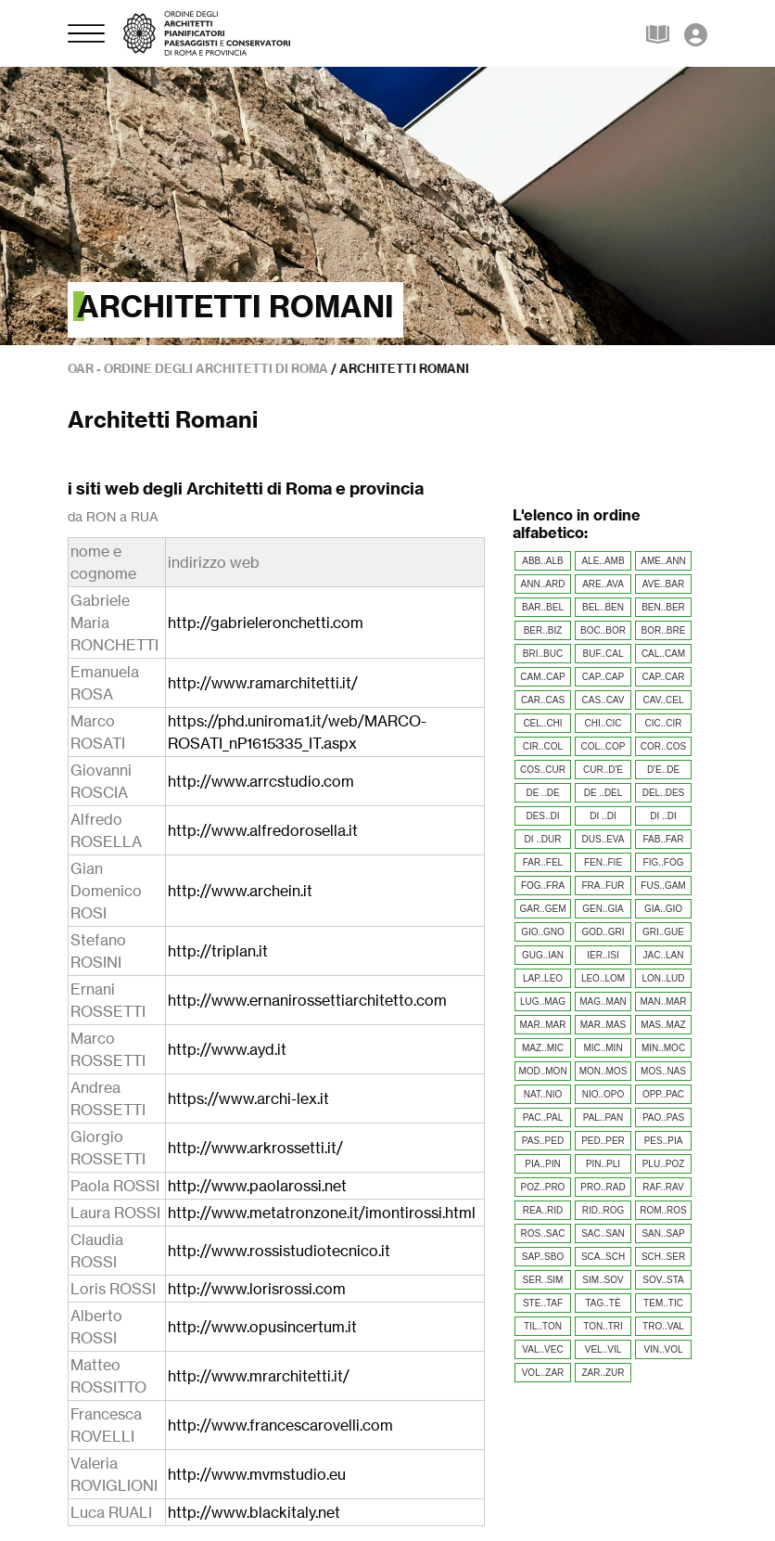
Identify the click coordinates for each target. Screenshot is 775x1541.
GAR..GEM (542, 909)
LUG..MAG (542, 1001)
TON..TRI (603, 1326)
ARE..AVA (603, 584)
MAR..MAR (543, 1025)
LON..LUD (663, 978)
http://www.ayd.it (227, 1049)
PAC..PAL (543, 1117)
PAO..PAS (663, 1117)
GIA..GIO (663, 909)
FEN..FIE (603, 862)
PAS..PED (543, 1141)
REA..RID (543, 1210)
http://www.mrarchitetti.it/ (258, 1376)
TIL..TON (543, 1326)
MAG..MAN (603, 1001)
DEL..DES (663, 793)
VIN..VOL (662, 1349)
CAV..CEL (663, 700)
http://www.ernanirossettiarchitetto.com (307, 1000)
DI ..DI (603, 816)
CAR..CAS (543, 700)
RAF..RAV (662, 1187)
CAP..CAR (663, 677)
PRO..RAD (602, 1187)
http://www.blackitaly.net (254, 1512)
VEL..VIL (603, 1349)
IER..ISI (602, 955)
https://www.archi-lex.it (248, 1098)
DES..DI (542, 816)
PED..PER (603, 1141)
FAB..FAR (663, 839)
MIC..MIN (602, 1048)
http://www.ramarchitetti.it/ (263, 683)
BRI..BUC (543, 654)
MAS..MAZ (663, 1025)
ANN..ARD (543, 584)
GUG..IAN (543, 955)
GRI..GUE (663, 932)
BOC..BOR (603, 630)
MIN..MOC (663, 1048)
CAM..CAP (542, 677)
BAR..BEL (543, 607)
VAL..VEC (542, 1349)
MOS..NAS (663, 1071)
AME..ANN (663, 561)
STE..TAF (543, 1303)
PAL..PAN (603, 1117)
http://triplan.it (218, 951)
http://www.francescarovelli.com (280, 1425)
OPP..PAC (663, 1094)
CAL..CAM (663, 654)
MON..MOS (603, 1071)
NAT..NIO (543, 1094)
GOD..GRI (602, 932)
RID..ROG (603, 1210)
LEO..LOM (603, 978)
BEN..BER (663, 607)
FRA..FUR (602, 885)
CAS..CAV (603, 700)
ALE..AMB (602, 561)
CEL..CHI (542, 723)
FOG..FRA (543, 885)
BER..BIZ (543, 630)
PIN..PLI (603, 1164)
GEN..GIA (602, 909)
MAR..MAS (603, 1025)
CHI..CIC (603, 723)
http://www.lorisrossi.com (257, 1288)
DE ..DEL (603, 793)
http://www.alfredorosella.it (263, 830)
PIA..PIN (542, 1164)
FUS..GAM (663, 885)
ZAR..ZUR (602, 1373)
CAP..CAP (603, 677)
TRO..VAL (663, 1326)
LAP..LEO (543, 978)
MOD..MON (542, 1071)
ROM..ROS (663, 1210)
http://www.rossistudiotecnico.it (279, 1250)
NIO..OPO (603, 1094)
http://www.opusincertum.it (262, 1326)
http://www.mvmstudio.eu (257, 1474)
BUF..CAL (603, 654)
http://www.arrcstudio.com (261, 781)
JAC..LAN (663, 955)
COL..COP (603, 746)
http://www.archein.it (240, 890)
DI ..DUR (543, 839)
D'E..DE (663, 769)
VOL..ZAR (543, 1373)
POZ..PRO (543, 1187)
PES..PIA (663, 1141)
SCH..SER (663, 1257)
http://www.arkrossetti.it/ (255, 1147)
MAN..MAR (664, 1001)
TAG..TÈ (602, 1303)
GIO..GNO (543, 932)
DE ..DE (542, 793)
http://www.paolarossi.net (257, 1185)
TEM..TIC (663, 1303)
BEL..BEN (603, 607)
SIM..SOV (602, 1280)
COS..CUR (542, 769)
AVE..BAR (663, 584)
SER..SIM (543, 1280)
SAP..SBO (543, 1257)
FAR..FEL (543, 862)
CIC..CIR (663, 723)
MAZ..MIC (543, 1048)
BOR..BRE (664, 630)
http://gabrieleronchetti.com (265, 622)
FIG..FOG (663, 862)
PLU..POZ (663, 1164)
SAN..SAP (663, 1233)
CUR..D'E (603, 769)
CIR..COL (543, 746)
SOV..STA (662, 1280)
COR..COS (663, 746)
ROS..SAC (543, 1233)
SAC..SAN (603, 1233)
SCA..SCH (603, 1257)
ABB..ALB (542, 561)
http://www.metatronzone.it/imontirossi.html (322, 1212)
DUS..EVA (603, 839)
